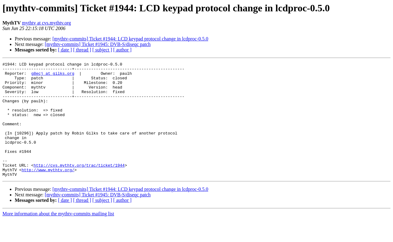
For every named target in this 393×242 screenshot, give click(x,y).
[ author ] (122, 49)
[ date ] (65, 49)
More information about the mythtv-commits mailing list (58, 236)
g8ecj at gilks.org (52, 76)
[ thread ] (82, 49)
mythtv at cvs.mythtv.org (46, 22)
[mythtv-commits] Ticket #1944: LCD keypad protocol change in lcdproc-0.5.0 (130, 38)
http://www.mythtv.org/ (47, 192)
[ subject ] (102, 49)
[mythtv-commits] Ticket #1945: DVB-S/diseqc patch (98, 44)
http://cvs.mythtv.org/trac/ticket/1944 (78, 186)
